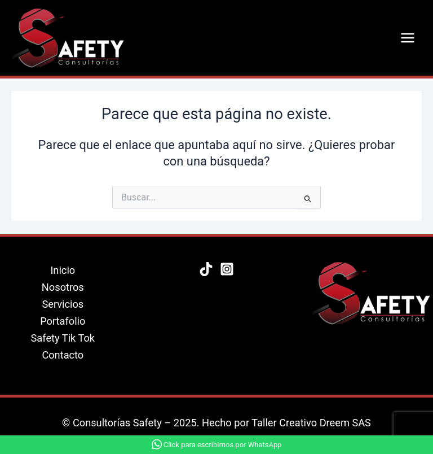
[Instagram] (227, 269)
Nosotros (63, 287)
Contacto (62, 355)
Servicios (62, 304)
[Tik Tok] (206, 269)
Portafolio (62, 321)
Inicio (62, 270)
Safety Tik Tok (63, 338)
